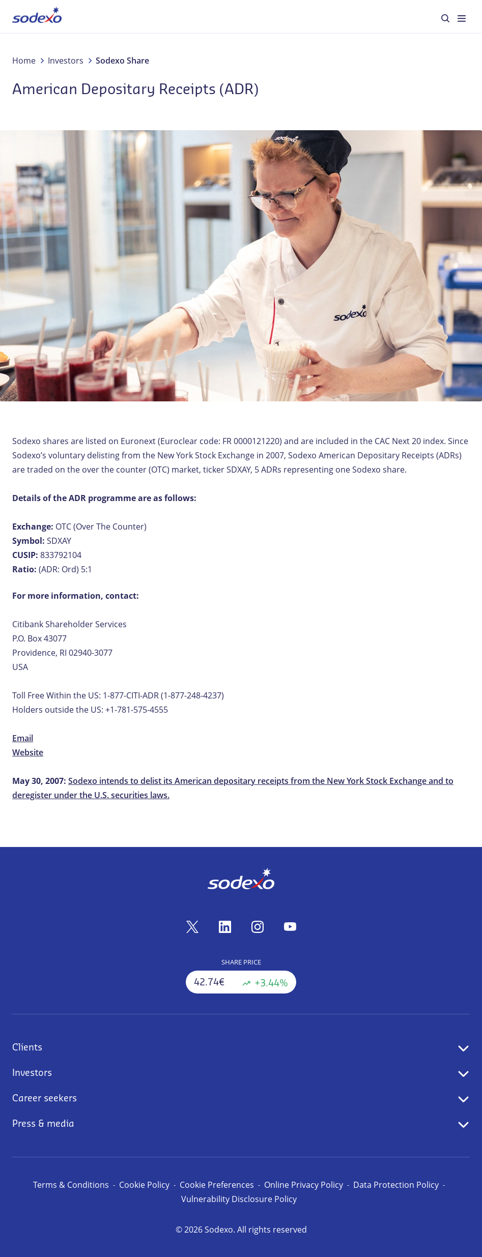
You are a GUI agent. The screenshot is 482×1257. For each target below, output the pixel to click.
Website (27, 752)
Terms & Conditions (71, 1184)
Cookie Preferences (217, 1184)
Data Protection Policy (396, 1184)
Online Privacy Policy (303, 1184)
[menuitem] (37, 16)
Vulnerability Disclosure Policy (239, 1199)
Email (22, 738)
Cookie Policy (144, 1184)
